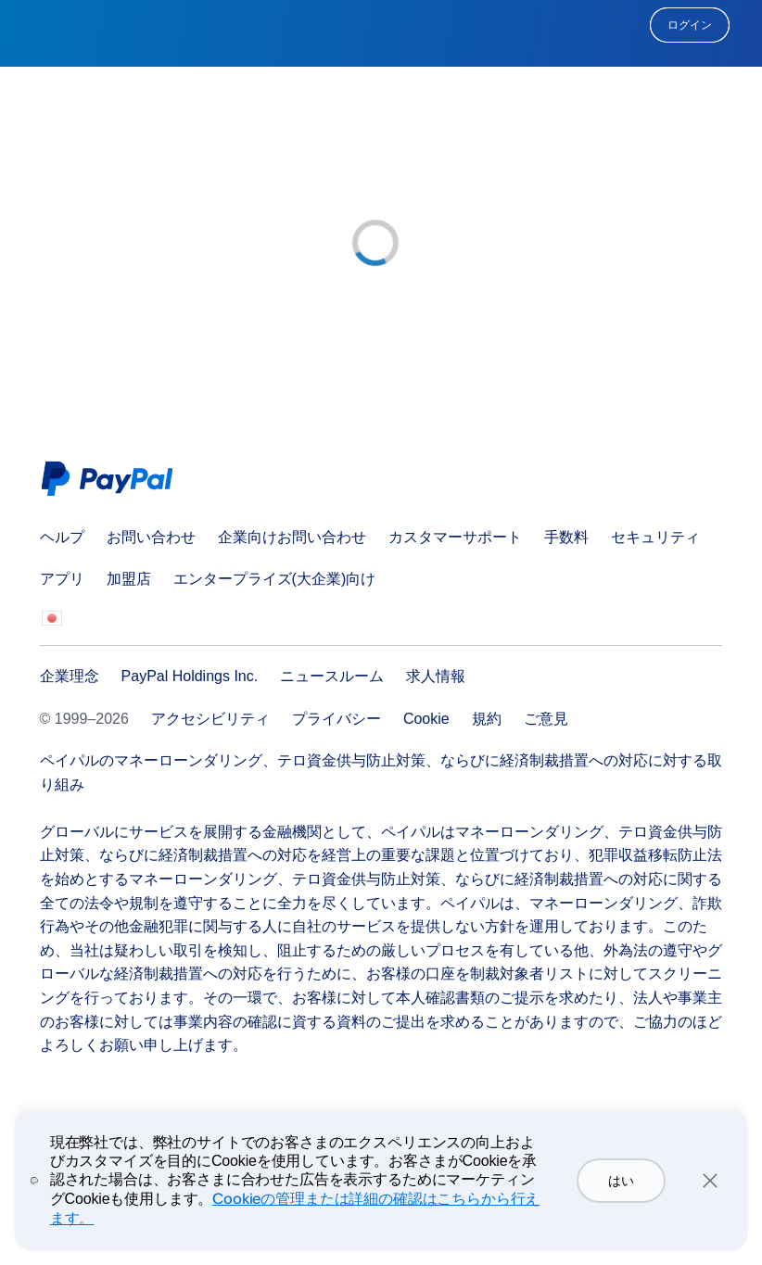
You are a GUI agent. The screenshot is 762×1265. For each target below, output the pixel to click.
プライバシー (336, 719)
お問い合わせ (151, 537)
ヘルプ (62, 537)
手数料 (566, 537)
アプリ (62, 579)
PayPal (381, 25)
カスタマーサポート (455, 537)
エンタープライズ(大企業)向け (274, 579)
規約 (487, 719)
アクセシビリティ (210, 719)
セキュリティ (655, 537)
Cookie (426, 719)
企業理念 (69, 676)
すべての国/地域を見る (52, 620)
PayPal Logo (111, 479)
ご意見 (546, 719)
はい (620, 1180)
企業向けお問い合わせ (292, 537)
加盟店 (129, 579)
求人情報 (435, 676)
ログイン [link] (689, 25)
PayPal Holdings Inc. (190, 676)
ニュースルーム (332, 676)
